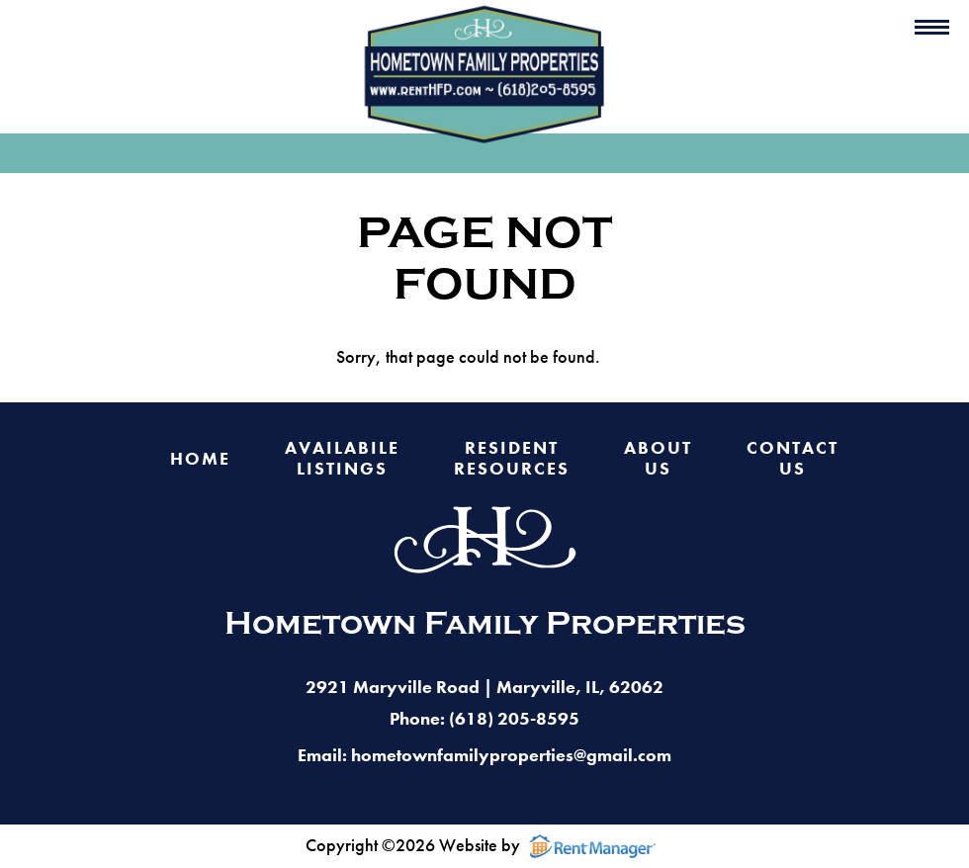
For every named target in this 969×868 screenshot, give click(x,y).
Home (200, 459)
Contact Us (792, 458)
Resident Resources (512, 458)
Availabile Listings (342, 458)
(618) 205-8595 (514, 718)
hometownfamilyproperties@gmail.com (511, 754)
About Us (658, 458)
